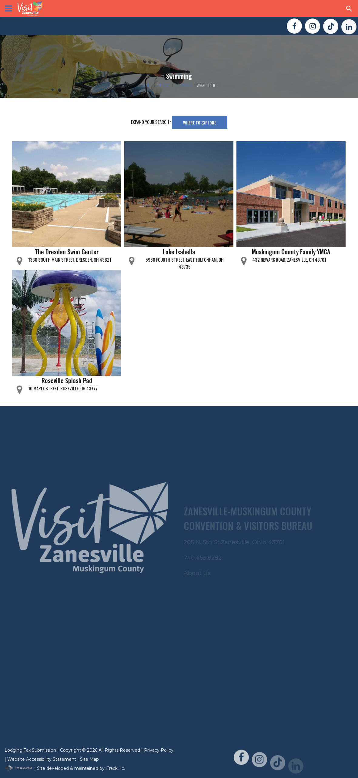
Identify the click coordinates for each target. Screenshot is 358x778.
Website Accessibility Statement (41, 759)
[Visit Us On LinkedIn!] (348, 29)
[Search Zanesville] (349, 8)
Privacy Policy (158, 750)
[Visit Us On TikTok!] (330, 28)
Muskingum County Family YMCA (291, 251)
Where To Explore (199, 122)
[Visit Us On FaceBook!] (294, 26)
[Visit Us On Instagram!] (312, 27)
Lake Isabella (179, 251)
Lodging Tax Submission (30, 750)
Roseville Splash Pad (67, 380)
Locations (183, 85)
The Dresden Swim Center (67, 251)
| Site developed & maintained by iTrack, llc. (65, 768)
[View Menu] (8, 8)
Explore (163, 85)
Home (146, 85)
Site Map (89, 759)
